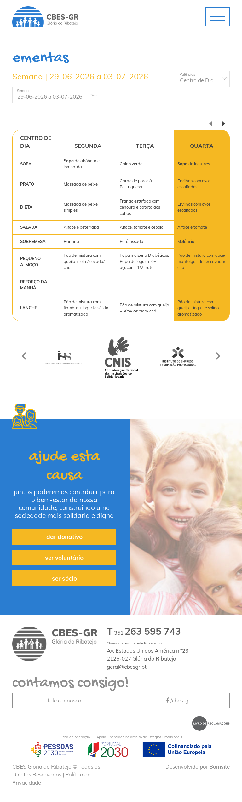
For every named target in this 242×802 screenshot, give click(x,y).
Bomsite (219, 766)
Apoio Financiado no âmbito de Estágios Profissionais (121, 737)
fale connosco (64, 700)
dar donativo (64, 537)
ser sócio (64, 578)
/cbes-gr (177, 700)
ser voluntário (64, 557)
